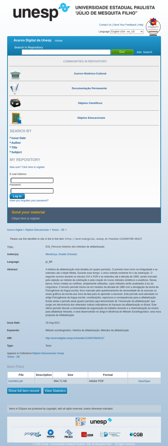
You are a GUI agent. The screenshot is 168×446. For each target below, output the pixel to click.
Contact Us (105, 24)
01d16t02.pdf (15, 381)
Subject (16, 152)
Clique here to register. (26, 218)
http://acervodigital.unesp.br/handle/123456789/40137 (75, 338)
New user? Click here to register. (27, 167)
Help (140, 24)
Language (121, 31)
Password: (15, 184)
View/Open (144, 381)
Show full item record (24, 390)
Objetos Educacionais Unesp (48, 353)
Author (16, 142)
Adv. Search (144, 52)
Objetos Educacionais (37, 229)
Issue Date (18, 138)
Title (14, 147)
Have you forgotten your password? (29, 200)
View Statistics (55, 390)
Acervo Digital (14, 229)
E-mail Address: (18, 174)
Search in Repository (28, 47)
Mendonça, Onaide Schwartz (61, 254)
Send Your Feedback (124, 24)
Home (59, 40)
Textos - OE (58, 229)
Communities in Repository (85, 61)
